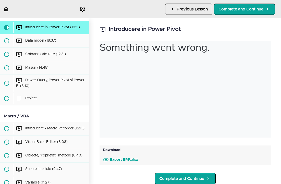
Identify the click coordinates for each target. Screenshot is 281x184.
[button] (6, 9)
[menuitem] (82, 9)
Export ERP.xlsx (120, 160)
